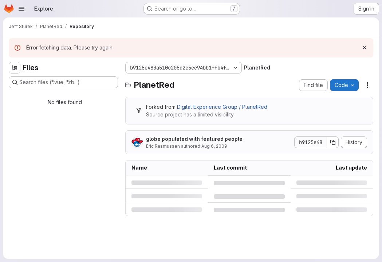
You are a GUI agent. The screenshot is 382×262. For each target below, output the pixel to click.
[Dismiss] (364, 47)
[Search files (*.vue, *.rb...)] (63, 82)
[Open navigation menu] (21, 9)
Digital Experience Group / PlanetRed (222, 107)
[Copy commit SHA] (333, 142)
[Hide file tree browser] (14, 68)
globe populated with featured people (194, 139)
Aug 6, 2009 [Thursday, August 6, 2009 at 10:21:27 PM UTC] (214, 146)
